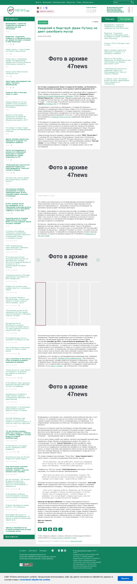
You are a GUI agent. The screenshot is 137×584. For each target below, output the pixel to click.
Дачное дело (88, 2)
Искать (132, 2)
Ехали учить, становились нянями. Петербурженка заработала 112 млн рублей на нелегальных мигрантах (18, 63)
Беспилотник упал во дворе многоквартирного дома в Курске (18, 181)
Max (65, 551)
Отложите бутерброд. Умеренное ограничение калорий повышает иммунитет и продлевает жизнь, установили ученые (18, 236)
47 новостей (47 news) (83, 550)
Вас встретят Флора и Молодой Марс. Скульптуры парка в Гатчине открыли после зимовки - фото (18, 301)
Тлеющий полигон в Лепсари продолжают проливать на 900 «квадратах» (18, 278)
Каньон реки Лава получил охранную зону (18, 74)
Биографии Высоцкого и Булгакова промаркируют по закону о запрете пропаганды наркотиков (18, 519)
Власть (38, 2)
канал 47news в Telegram (61, 538)
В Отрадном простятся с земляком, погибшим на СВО (18, 340)
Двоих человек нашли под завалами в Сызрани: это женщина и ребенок (115, 51)
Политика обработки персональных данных (37, 556)
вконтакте (41, 8)
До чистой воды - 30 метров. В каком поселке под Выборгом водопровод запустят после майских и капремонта (18, 484)
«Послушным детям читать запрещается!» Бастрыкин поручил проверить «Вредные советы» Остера (18, 314)
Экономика (47, 2)
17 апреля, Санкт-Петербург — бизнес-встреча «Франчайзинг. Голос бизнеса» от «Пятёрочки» (117, 81)
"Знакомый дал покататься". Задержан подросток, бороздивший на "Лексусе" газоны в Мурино (116, 71)
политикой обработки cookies (35, 580)
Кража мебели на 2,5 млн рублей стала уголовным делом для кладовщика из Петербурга (18, 106)
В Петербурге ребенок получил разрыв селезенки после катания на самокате (18, 497)
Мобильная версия (38, 8)
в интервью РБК (50, 104)
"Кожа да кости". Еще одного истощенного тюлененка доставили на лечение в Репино (18, 374)
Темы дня (109, 19)
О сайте (22, 550)
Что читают (125, 19)
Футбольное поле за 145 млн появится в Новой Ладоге (18, 459)
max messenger (46, 8)
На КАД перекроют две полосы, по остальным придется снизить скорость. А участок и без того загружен (18, 422)
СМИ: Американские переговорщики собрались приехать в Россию (18, 249)
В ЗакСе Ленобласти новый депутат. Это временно (18, 508)
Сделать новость (46, 11)
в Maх (74, 538)
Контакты (33, 550)
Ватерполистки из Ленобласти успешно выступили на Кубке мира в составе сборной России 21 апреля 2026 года (18, 328)
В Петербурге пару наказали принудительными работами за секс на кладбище (18, 386)
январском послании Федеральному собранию (55, 96)
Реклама (42, 550)
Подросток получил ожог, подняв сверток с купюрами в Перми (18, 289)
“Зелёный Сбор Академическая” (69, 358)
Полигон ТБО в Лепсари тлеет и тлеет (117, 44)
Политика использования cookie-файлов (36, 558)
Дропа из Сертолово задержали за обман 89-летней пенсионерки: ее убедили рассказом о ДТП (18, 119)
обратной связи (76, 541)
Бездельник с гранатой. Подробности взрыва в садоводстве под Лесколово (116, 26)
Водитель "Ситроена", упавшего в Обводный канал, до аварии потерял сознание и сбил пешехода (117, 36)
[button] (40, 529)
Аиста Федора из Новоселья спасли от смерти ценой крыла (18, 351)
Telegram (62, 551)
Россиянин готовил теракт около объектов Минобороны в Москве (18, 131)
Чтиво (78, 2)
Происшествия (59, 2)
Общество (70, 2)
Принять (125, 578)
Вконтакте (53, 551)
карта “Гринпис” (57, 366)
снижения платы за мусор (61, 117)
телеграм (43, 8)
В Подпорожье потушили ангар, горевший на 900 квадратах (18, 449)
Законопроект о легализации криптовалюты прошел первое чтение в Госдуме (18, 410)
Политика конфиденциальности (32, 554)
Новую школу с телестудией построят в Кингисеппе (18, 52)
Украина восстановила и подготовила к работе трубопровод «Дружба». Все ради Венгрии (18, 398)
